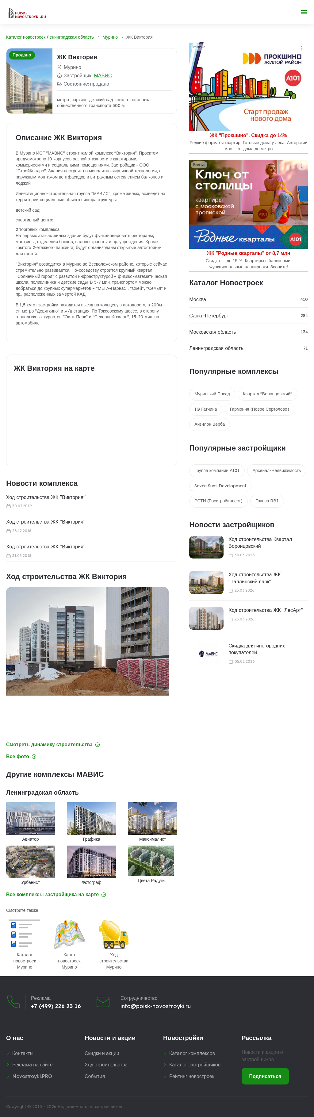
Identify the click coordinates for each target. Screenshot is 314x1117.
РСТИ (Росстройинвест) (218, 501)
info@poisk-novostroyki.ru (156, 1006)
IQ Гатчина (205, 409)
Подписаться (265, 1076)
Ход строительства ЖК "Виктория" (46, 497)
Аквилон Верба (209, 424)
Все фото (21, 756)
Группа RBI (266, 501)
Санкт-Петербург (208, 316)
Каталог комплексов (192, 1053)
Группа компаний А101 (216, 470)
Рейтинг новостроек (191, 1076)
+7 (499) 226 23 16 (56, 1006)
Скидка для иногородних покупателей (256, 649)
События (95, 1076)
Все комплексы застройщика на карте (56, 894)
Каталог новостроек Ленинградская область (50, 37)
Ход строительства (106, 1064)
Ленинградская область (216, 348)
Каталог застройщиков (194, 1064)
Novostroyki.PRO (32, 1076)
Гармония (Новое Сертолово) (259, 409)
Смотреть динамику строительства (53, 744)
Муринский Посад (212, 394)
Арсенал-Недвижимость (276, 470)
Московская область (212, 332)
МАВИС (103, 75)
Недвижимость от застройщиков (90, 1106)
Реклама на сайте (32, 1064)
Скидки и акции (102, 1053)
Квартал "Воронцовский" (267, 394)
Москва (197, 299)
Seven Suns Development (220, 486)
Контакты (22, 1053)
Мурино (110, 37)
